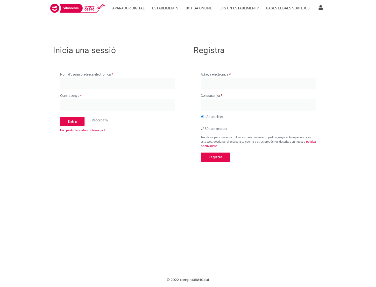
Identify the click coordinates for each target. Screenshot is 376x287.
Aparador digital (128, 8)
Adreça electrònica (223, 73)
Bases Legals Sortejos (288, 8)
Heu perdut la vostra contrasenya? (82, 130)
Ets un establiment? (239, 8)
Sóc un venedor (214, 129)
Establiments (165, 8)
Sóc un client (212, 117)
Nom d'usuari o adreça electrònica (94, 73)
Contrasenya (78, 95)
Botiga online (199, 8)
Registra (215, 157)
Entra (72, 121)
